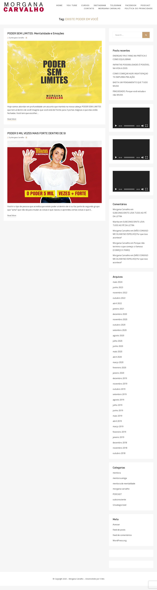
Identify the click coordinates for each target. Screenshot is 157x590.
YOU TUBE (72, 7)
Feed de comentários (122, 539)
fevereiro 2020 (119, 371)
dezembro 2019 (120, 382)
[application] (131, 122)
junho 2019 (118, 414)
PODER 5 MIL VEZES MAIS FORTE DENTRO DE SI (36, 137)
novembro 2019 (120, 387)
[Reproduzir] (116, 130)
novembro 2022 (120, 297)
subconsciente (119, 503)
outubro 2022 (119, 302)
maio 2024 (117, 286)
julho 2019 (117, 409)
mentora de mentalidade (124, 487)
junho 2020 (118, 350)
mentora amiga (120, 482)
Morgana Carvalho (110, 10)
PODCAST (146, 7)
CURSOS (86, 7)
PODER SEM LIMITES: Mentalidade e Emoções (35, 37)
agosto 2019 (118, 404)
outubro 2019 (119, 393)
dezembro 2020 (120, 318)
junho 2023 (118, 291)
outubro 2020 (119, 329)
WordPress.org (120, 544)
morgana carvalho (121, 493)
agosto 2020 (118, 339)
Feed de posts (119, 534)
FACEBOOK (131, 7)
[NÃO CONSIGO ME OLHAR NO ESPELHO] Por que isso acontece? (130, 238)
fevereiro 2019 (119, 436)
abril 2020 (117, 361)
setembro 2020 (120, 334)
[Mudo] (142, 130)
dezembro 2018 (120, 446)
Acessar (116, 528)
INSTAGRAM (100, 7)
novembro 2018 (120, 452)
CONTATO (90, 10)
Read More (11, 123)
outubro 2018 (119, 457)
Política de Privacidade (139, 10)
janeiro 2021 (118, 313)
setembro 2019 (120, 398)
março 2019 (118, 430)
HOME (60, 7)
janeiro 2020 (118, 377)
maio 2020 (117, 355)
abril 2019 (117, 425)
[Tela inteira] (146, 130)
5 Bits (102, 583)
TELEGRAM (116, 7)
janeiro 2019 (118, 441)
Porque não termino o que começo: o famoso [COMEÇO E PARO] (129, 251)
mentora (117, 477)
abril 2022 (117, 307)
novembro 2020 (120, 323)
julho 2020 (117, 345)
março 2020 (118, 366)
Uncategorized (119, 509)
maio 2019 (117, 420)
